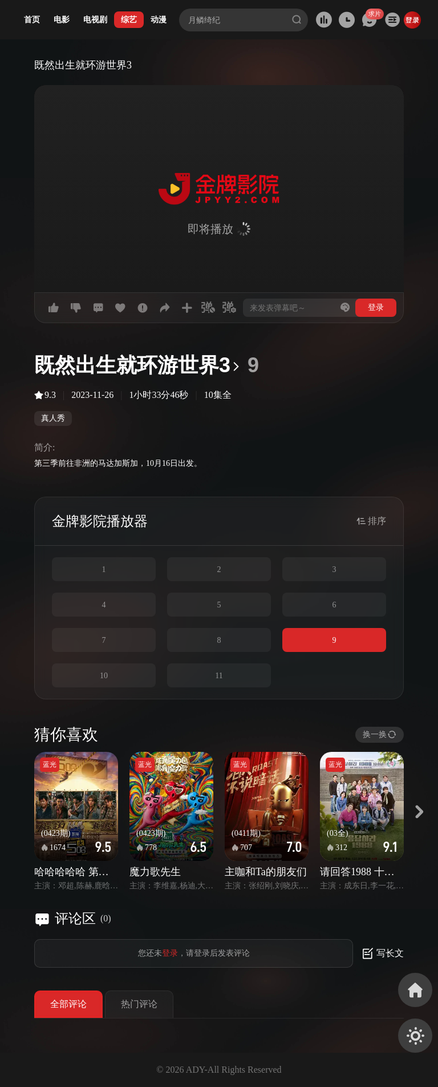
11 (218, 675)
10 (104, 675)
